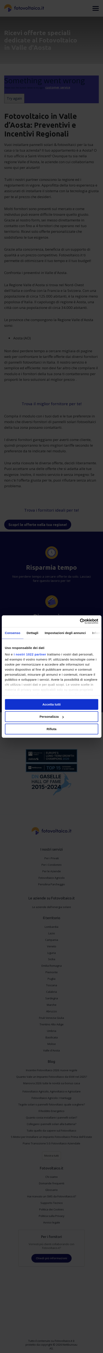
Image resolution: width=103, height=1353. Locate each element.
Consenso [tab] (12, 633)
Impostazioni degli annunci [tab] (65, 633)
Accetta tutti (51, 704)
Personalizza (52, 716)
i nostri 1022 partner (30, 654)
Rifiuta (51, 729)
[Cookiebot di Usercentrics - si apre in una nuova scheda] (79, 621)
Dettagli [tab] (32, 633)
